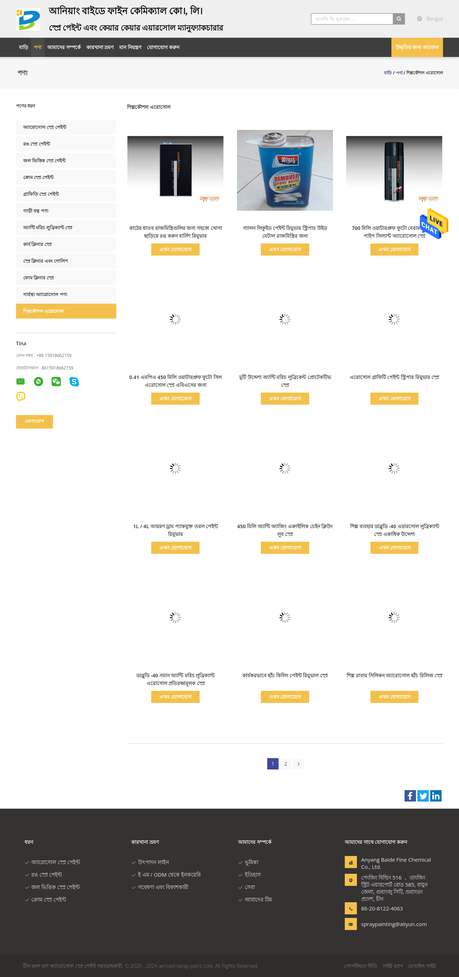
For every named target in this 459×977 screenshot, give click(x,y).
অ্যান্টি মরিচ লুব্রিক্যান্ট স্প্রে (47, 227)
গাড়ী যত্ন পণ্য (35, 211)
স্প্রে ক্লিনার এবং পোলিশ (45, 261)
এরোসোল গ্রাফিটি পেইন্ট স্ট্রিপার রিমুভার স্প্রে (394, 377)
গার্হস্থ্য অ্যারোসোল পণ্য (45, 294)
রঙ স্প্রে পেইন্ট (36, 144)
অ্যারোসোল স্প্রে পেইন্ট (44, 127)
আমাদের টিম (255, 899)
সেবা (246, 887)
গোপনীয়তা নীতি (361, 965)
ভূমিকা (248, 862)
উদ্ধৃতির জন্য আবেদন (417, 47)
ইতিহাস (249, 874)
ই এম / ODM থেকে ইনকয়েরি (166, 874)
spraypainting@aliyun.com (383, 924)
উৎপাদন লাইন (150, 862)
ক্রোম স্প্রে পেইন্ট (38, 177)
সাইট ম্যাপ (392, 965)
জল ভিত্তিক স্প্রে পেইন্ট (44, 160)
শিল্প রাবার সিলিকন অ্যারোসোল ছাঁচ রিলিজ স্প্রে (394, 675)
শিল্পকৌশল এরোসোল (43, 311)
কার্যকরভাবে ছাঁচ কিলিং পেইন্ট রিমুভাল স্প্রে (285, 675)
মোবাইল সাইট (422, 965)
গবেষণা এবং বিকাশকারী (159, 887)
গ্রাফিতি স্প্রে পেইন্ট (41, 194)
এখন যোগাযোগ (175, 249)
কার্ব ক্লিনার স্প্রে (37, 244)
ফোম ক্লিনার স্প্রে (38, 277)
